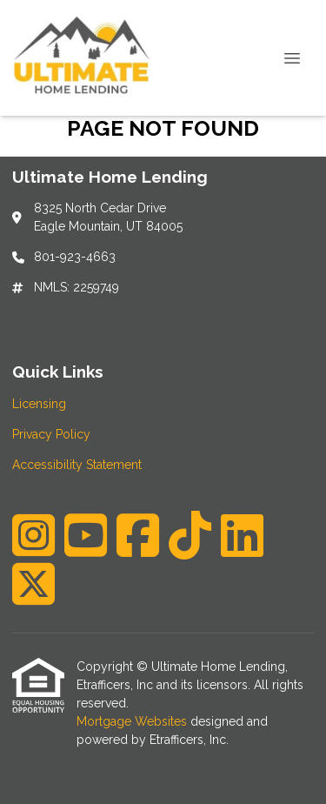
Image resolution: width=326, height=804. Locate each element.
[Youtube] (85, 535)
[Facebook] (137, 535)
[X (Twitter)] (33, 583)
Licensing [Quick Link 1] (39, 404)
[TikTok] (190, 535)
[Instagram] (33, 535)
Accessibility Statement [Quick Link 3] (77, 465)
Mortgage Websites (133, 721)
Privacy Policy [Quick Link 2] (51, 434)
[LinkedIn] (242, 535)
